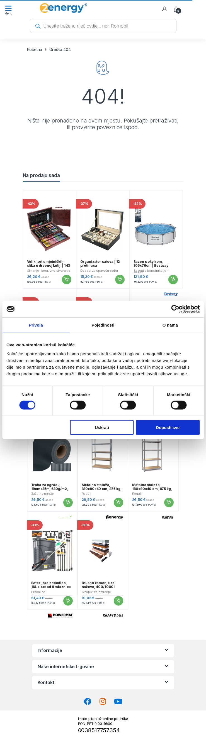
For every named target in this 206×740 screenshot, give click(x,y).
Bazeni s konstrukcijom (151, 271)
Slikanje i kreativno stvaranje (49, 271)
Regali (86, 494)
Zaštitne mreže (42, 494)
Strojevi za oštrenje (96, 592)
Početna (34, 49)
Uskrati (102, 427)
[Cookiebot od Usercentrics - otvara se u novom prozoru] (175, 309)
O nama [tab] (170, 325)
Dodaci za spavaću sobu (99, 271)
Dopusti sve (168, 427)
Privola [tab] (36, 325)
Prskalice (38, 592)
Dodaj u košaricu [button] (66, 279)
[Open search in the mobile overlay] (103, 26)
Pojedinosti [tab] (103, 325)
